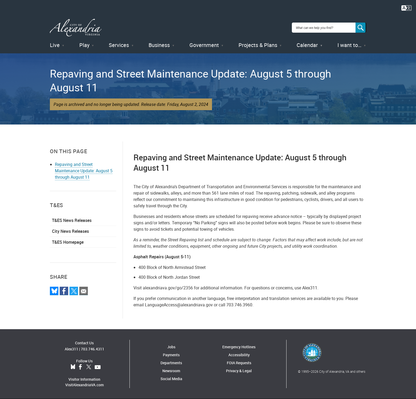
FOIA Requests (239, 362)
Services (119, 45)
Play (84, 45)
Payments (171, 354)
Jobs (171, 346)
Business (159, 45)
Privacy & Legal (239, 370)
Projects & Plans (258, 45)
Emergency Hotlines (238, 346)
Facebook (80, 367)
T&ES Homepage (68, 242)
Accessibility (239, 354)
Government (204, 45)
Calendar (307, 45)
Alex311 (71, 348)
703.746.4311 (92, 348)
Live (55, 45)
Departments (171, 362)
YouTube (98, 367)
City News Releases (70, 231)
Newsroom (171, 370)
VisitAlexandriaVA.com (84, 384)
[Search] (361, 28)
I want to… (349, 45)
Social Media (171, 378)
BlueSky (73, 367)
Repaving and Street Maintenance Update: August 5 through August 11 (83, 170)
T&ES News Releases (72, 220)
